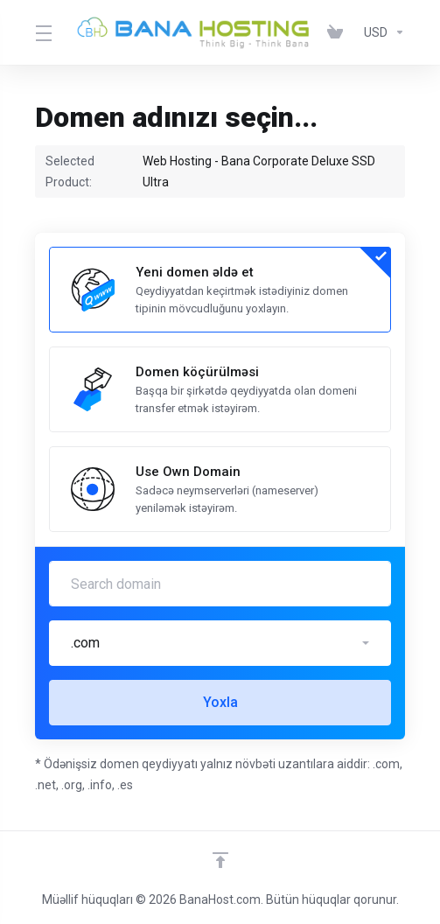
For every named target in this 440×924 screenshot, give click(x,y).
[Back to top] (220, 860)
